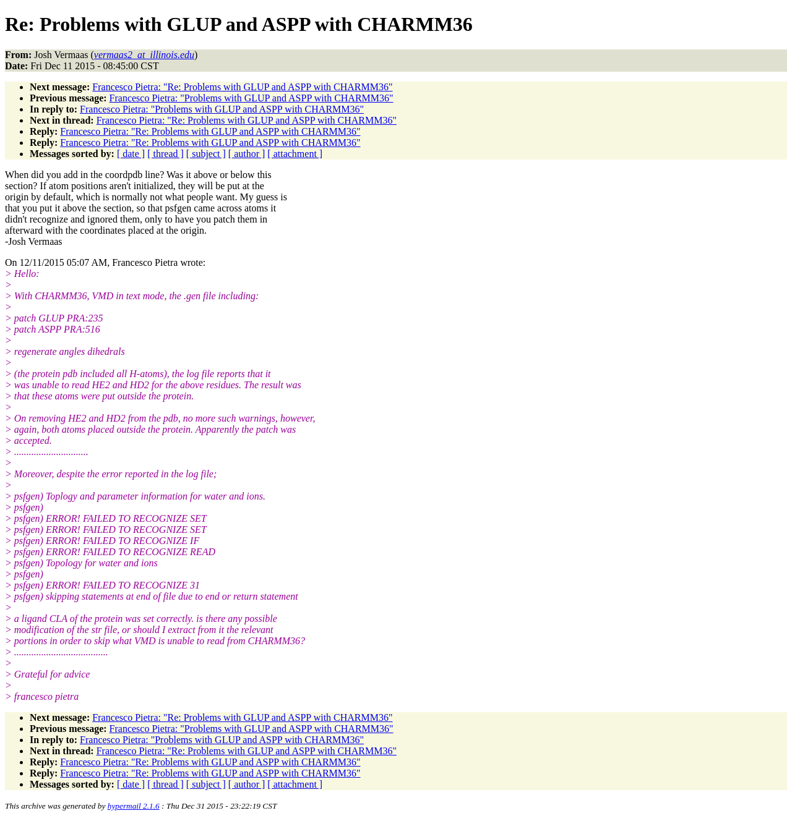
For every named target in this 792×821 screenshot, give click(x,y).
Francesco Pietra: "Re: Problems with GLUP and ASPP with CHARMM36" (242, 87)
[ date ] (131, 153)
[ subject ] (206, 153)
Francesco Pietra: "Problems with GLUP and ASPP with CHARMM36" (252, 98)
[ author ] (246, 153)
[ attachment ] (294, 153)
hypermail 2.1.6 (134, 805)
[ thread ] (165, 153)
